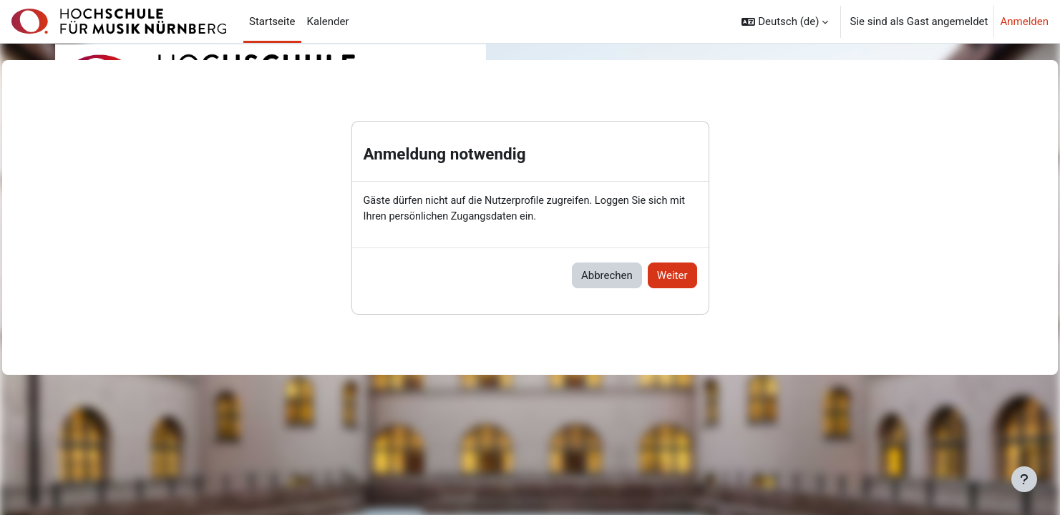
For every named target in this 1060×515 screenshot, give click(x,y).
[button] (784, 21)
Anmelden (1024, 21)
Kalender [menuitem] (328, 21)
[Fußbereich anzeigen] (1024, 479)
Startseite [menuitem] (272, 21)
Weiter (672, 276)
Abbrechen (607, 276)
